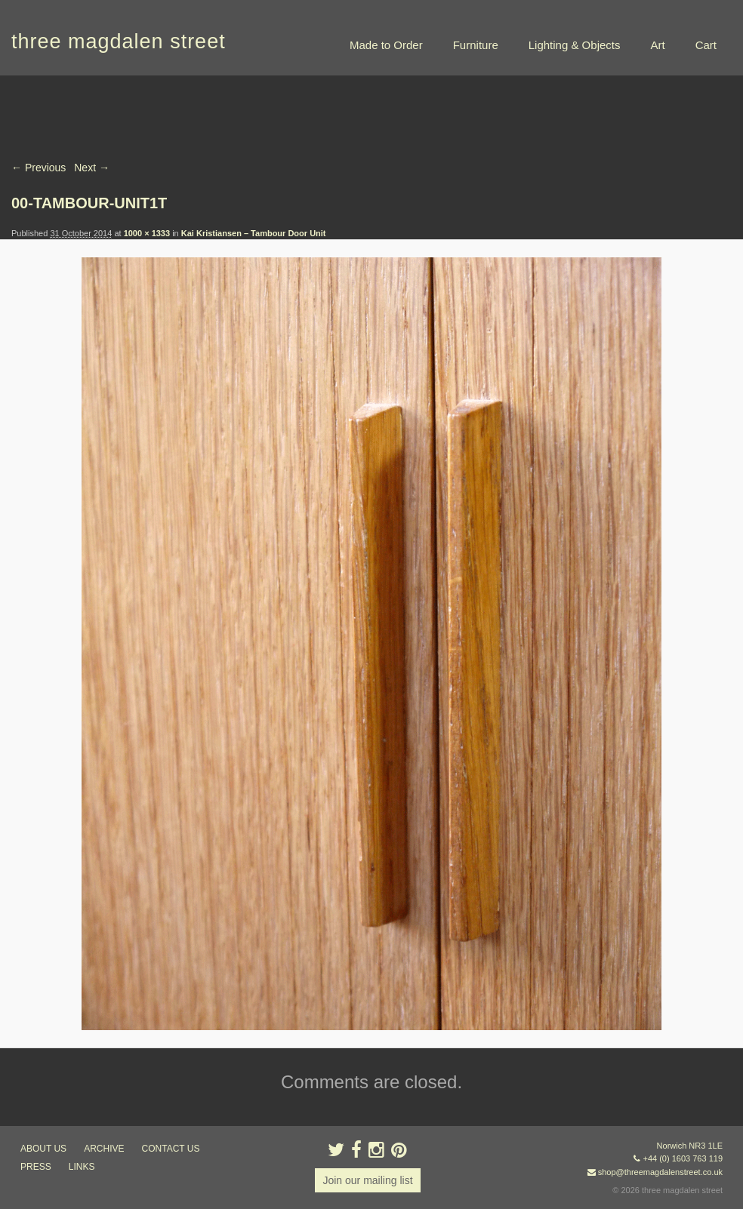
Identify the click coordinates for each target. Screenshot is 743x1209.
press (35, 1166)
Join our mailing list (367, 1180)
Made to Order (386, 44)
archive (104, 1148)
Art (657, 44)
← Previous (38, 168)
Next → (91, 168)
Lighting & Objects (575, 44)
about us (43, 1148)
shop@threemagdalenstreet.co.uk (660, 1172)
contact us (171, 1148)
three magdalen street (118, 41)
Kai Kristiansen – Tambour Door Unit (253, 233)
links (82, 1166)
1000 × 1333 (147, 233)
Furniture (475, 44)
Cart (706, 44)
